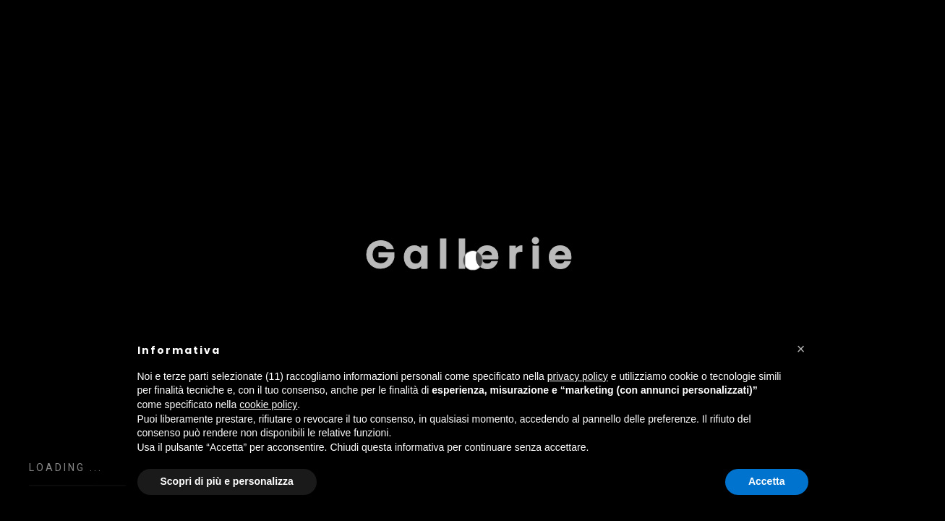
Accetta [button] (766, 481)
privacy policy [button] (577, 376)
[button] (801, 348)
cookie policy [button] (268, 404)
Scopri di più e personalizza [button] (227, 481)
